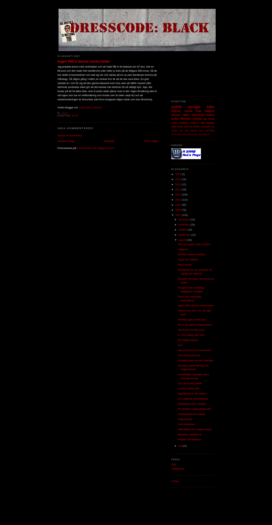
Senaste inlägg (66, 141)
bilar (88, 107)
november (184, 224)
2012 (178, 189)
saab (82, 107)
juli (180, 445)
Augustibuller (185, 419)
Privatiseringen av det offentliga (195, 360)
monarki (205, 126)
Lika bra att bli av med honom (194, 350)
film (181, 130)
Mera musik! (185, 264)
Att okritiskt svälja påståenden (195, 408)
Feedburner (178, 468)
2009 (178, 204)
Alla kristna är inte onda (191, 329)
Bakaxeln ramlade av (189, 434)
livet (198, 111)
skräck (174, 130)
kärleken (184, 122)
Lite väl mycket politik (190, 383)
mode (174, 122)
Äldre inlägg (151, 141)
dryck (173, 134)
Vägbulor (183, 249)
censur (176, 115)
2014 (178, 179)
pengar (194, 106)
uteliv (186, 115)
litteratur (185, 118)
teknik (211, 118)
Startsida (109, 141)
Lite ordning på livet (189, 355)
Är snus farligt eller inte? (191, 334)
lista (187, 130)
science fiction (192, 126)
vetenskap (202, 134)
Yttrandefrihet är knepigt (191, 414)
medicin (194, 122)
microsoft (197, 115)
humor (210, 115)
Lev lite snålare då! (188, 388)
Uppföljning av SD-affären (192, 393)
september (184, 234)
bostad (197, 118)
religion (209, 111)
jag (205, 118)
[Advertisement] (191, 71)
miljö (202, 122)
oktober (183, 229)
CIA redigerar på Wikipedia (193, 398)
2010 (178, 199)
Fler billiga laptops (188, 340)
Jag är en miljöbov (188, 259)
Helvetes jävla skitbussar (192, 319)
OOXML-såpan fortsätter (192, 254)
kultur (175, 118)
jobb (173, 126)
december (184, 219)
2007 (178, 215)
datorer (176, 111)
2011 (178, 194)
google (193, 130)
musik (188, 111)
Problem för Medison (189, 439)
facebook (181, 134)
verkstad (97, 107)
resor (180, 126)
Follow (175, 481)
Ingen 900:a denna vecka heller (84, 61)
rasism (194, 134)
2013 (178, 184)
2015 (178, 174)
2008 (178, 209)
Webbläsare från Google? (192, 403)
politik (176, 106)
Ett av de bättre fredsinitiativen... (196, 324)
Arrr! (180, 345)
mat (212, 126)
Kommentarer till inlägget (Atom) (95, 148)
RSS (174, 464)
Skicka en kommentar (70, 135)
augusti (182, 239)
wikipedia (209, 130)
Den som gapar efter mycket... (195, 244)
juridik (188, 134)
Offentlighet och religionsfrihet (195, 429)
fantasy (210, 122)
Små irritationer (186, 424)
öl (209, 134)
